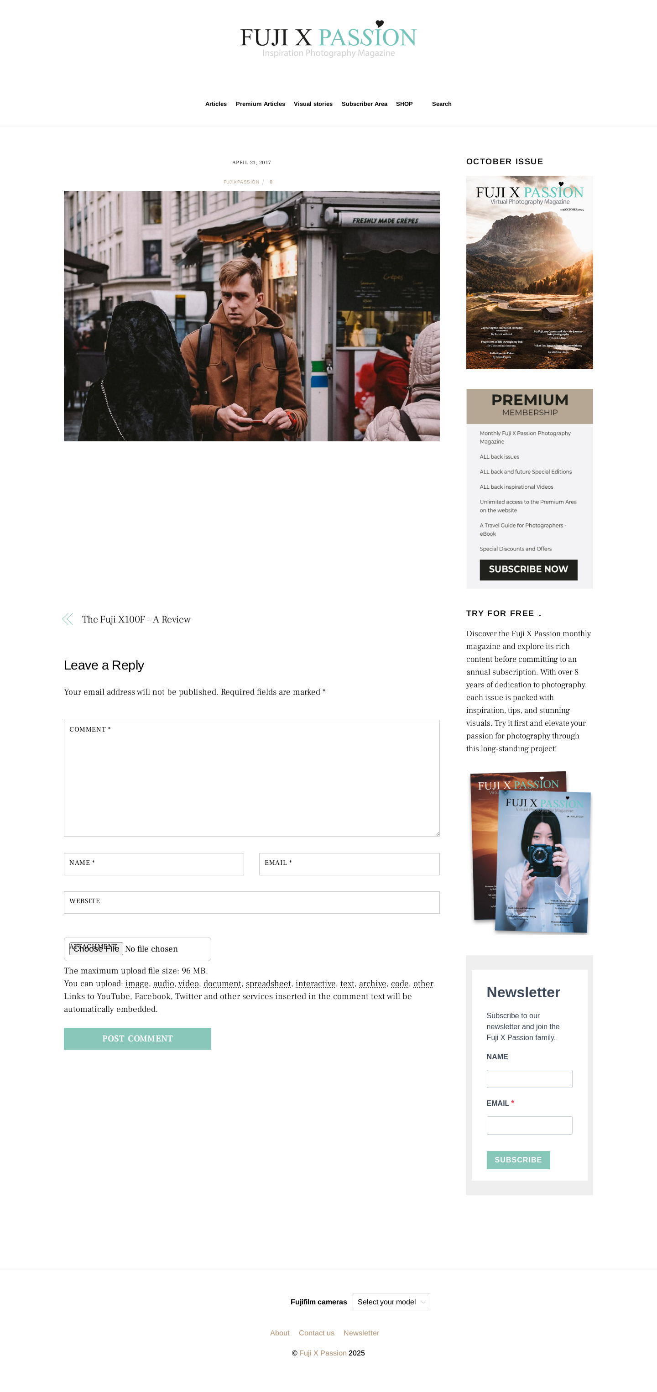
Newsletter (362, 1333)
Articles (216, 103)
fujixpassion (242, 181)
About (280, 1333)
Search (437, 103)
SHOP (404, 103)
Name (82, 862)
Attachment (93, 946)
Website (84, 900)
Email (278, 862)
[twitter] (329, 77)
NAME (497, 1057)
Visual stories (313, 103)
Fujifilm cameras (319, 1302)
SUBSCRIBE (518, 1160)
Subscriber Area (364, 103)
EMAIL (499, 1103)
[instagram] (308, 77)
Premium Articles (260, 103)
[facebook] (351, 77)
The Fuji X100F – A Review (136, 619)
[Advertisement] (252, 532)
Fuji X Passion (323, 1353)
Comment (89, 729)
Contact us (316, 1333)
